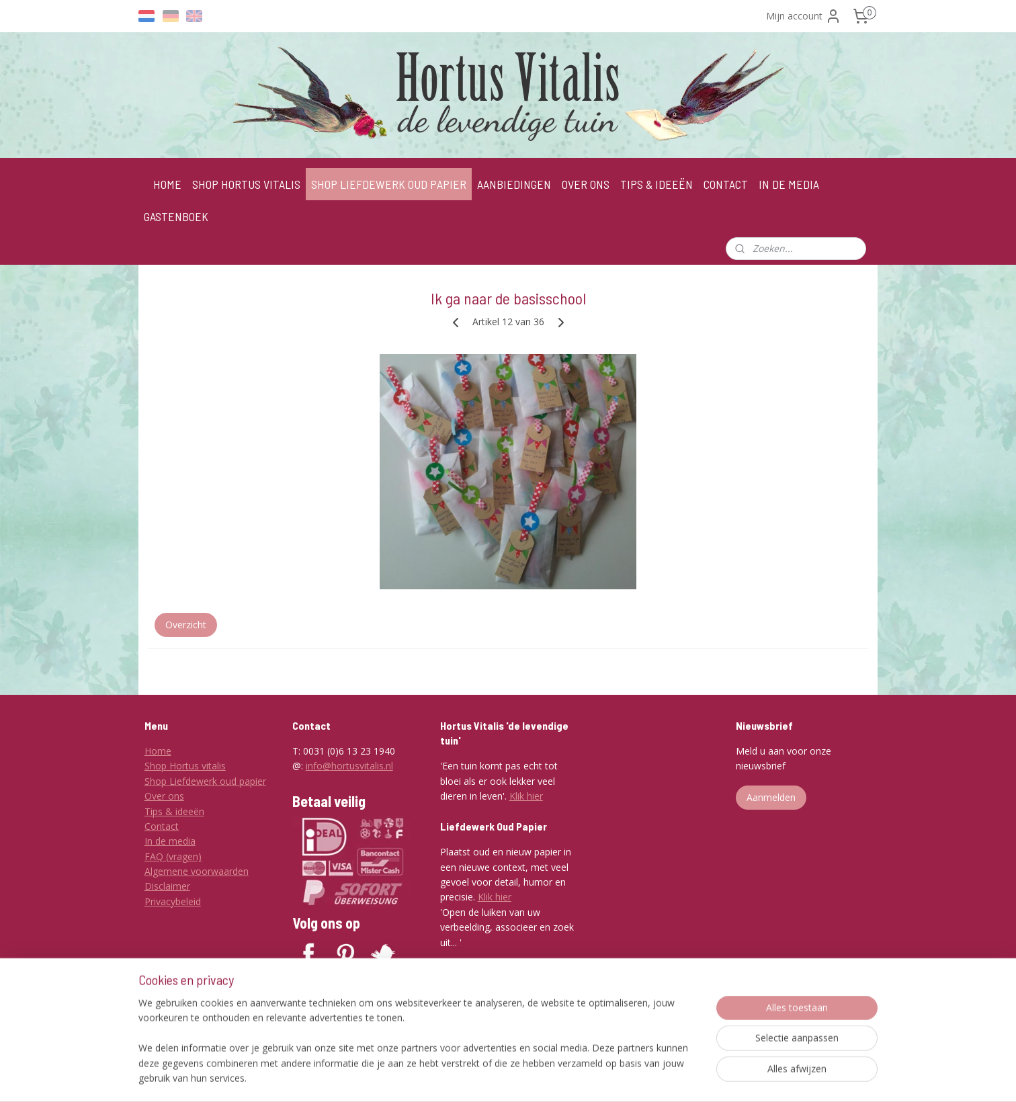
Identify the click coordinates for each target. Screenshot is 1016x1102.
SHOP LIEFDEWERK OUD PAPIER (388, 184)
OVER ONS (585, 184)
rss (519, 1077)
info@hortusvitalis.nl (349, 765)
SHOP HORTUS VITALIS (246, 184)
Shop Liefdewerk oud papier (205, 781)
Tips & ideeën (174, 811)
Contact (161, 826)
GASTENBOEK (176, 216)
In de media (170, 841)
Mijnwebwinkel (688, 1077)
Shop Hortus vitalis (185, 765)
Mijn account (803, 16)
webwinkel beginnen (570, 1077)
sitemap (490, 1077)
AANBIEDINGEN (514, 184)
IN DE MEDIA (789, 184)
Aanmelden (771, 797)
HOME (167, 184)
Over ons (164, 796)
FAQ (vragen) (173, 856)
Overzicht (185, 624)
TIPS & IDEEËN (656, 184)
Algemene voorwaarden (196, 871)
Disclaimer (167, 886)
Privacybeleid (172, 901)
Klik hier (526, 796)
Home (157, 751)
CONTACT (726, 184)
